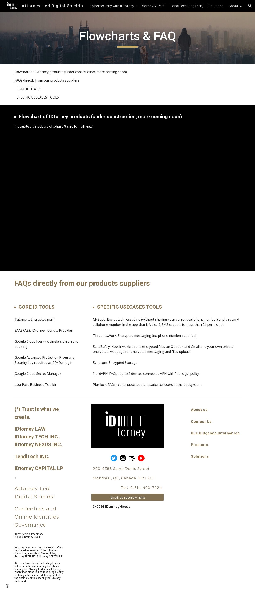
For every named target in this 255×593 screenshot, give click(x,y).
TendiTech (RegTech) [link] (186, 6)
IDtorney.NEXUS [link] (152, 6)
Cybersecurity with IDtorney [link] (112, 6)
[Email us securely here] (127, 497)
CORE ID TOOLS (29, 88)
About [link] (233, 6)
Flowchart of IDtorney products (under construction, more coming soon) (71, 71)
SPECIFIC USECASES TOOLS (38, 97)
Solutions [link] (216, 6)
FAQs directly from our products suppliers (47, 80)
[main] (127, 38)
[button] (250, 6)
